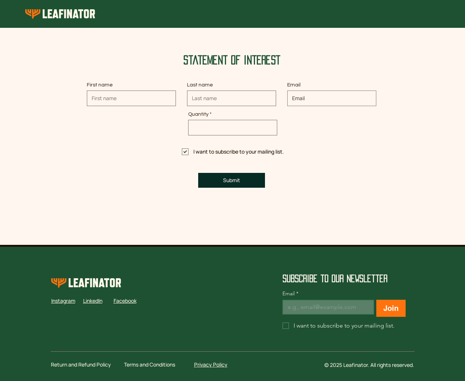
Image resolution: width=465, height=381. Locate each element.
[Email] (326, 307)
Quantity (198, 114)
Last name (200, 85)
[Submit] (231, 180)
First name (100, 85)
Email (294, 85)
